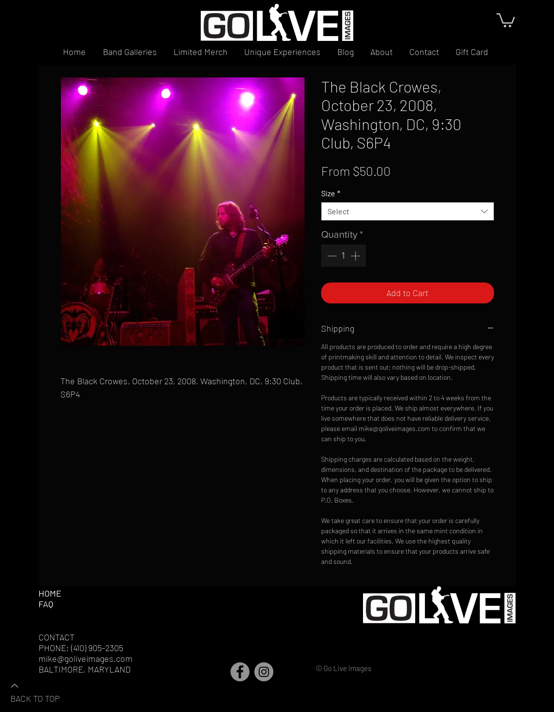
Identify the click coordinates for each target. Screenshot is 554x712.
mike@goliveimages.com (85, 658)
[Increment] (356, 255)
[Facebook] (239, 671)
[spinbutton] (343, 255)
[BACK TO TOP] (44, 691)
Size (330, 193)
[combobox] (407, 211)
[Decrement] (331, 255)
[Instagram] (263, 671)
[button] (506, 19)
